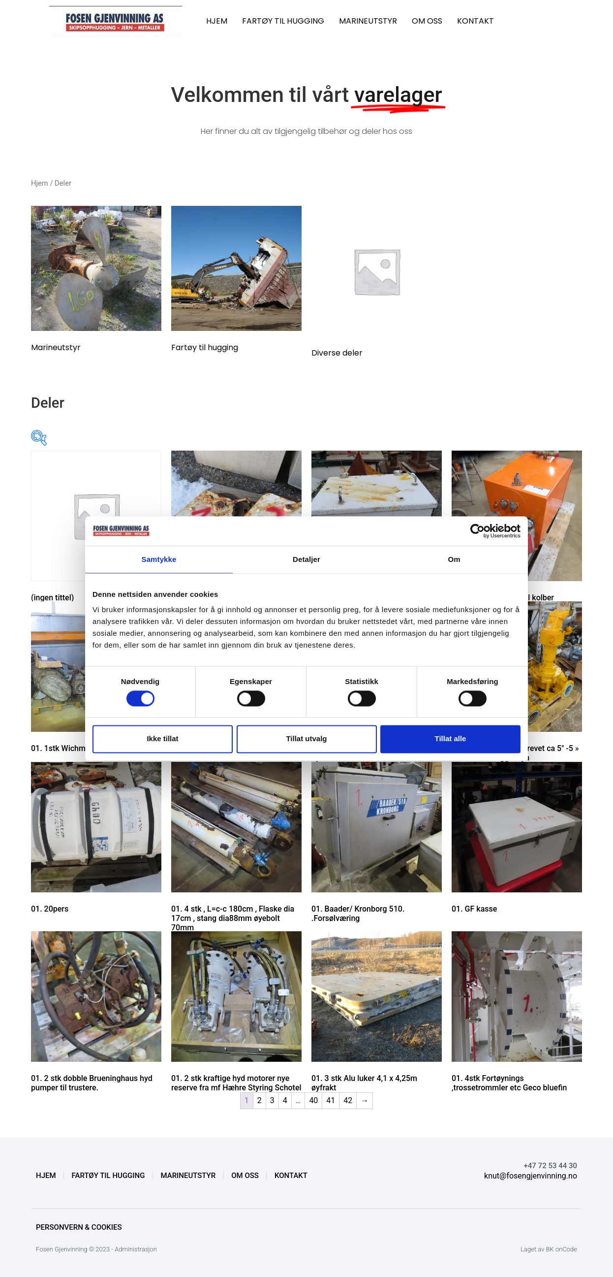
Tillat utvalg (306, 739)
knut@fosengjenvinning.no (530, 1175)
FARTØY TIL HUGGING (283, 21)
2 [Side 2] (259, 1100)
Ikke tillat (162, 739)
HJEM (216, 21)
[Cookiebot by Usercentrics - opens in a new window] (477, 531)
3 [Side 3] (272, 1100)
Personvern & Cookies (79, 1227)
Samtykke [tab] (159, 559)
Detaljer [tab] (306, 559)
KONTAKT (475, 21)
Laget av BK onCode (549, 1249)
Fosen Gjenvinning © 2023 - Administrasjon (96, 1249)
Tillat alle (450, 739)
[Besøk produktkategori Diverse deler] (376, 283)
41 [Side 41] (330, 1100)
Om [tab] (454, 559)
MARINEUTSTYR (368, 21)
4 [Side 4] (285, 1100)
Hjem (39, 183)
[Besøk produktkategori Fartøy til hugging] (236, 281)
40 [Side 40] (313, 1100)
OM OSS (427, 21)
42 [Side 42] (347, 1100)
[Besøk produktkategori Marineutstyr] (96, 281)
